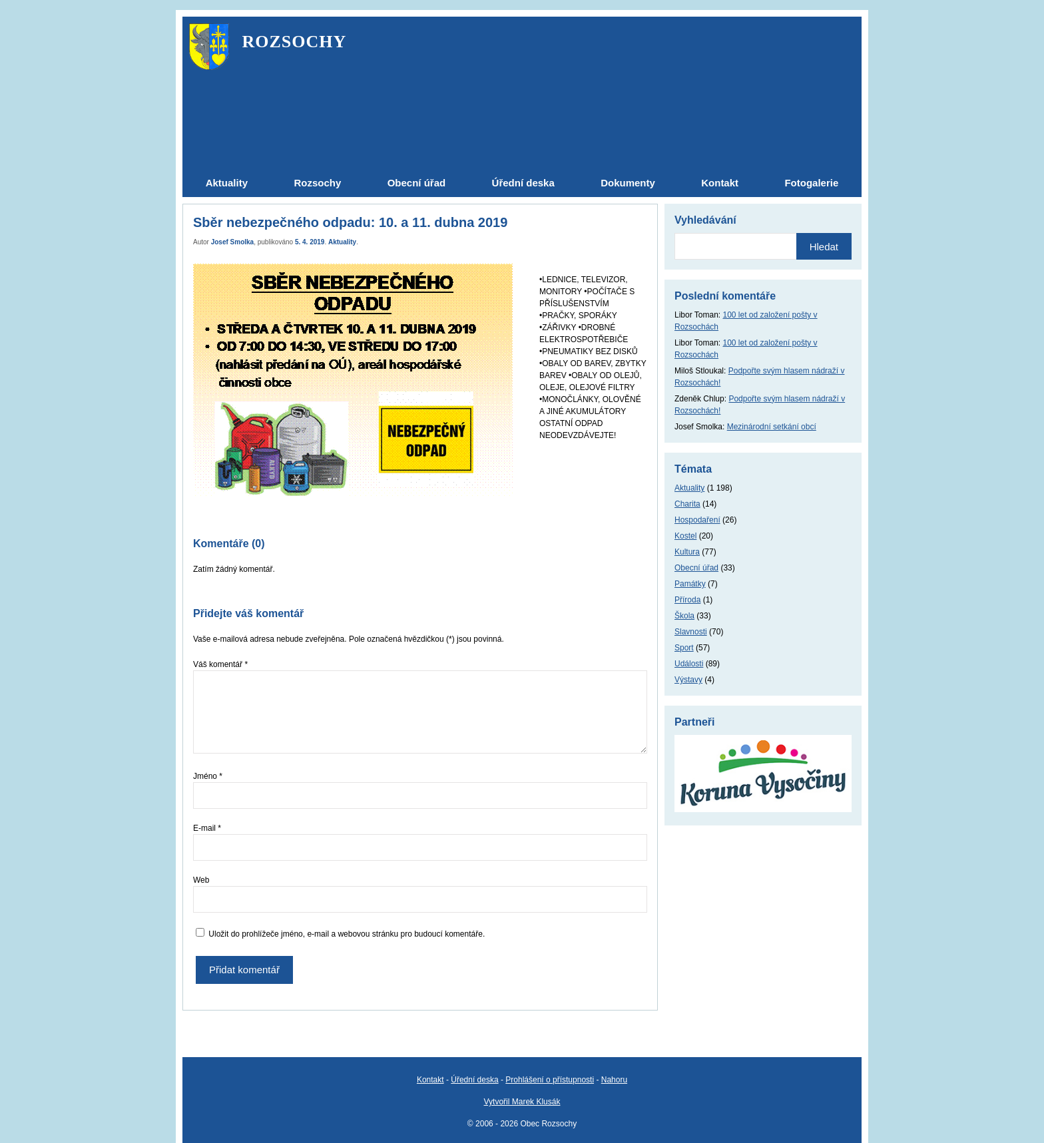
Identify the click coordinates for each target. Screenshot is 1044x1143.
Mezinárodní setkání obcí (771, 426)
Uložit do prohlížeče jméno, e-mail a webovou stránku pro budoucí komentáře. (346, 934)
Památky (690, 583)
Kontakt (430, 1079)
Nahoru (614, 1079)
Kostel (685, 536)
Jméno (207, 776)
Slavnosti (690, 631)
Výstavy (688, 679)
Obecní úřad (696, 567)
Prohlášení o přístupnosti (549, 1079)
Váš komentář (220, 664)
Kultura (687, 552)
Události (688, 663)
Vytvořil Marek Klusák (522, 1101)
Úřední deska (474, 1079)
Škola (684, 615)
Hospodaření (697, 520)
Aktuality (342, 242)
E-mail (207, 828)
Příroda (687, 599)
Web (201, 880)
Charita (687, 504)
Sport (684, 647)
